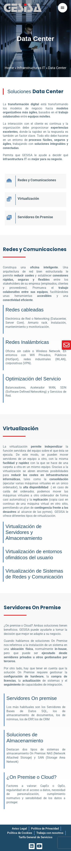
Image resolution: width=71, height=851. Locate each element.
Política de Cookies (19, 833)
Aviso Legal (19, 828)
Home (9, 68)
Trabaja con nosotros (49, 833)
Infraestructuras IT (31, 68)
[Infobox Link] (35, 181)
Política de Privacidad (45, 828)
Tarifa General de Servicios (35, 837)
